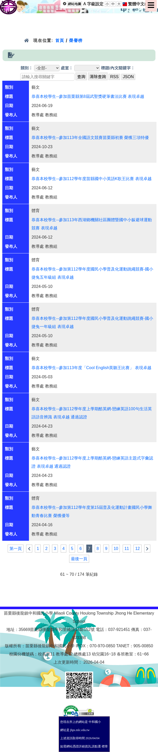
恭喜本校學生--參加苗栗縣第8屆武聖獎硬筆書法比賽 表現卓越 (87, 96)
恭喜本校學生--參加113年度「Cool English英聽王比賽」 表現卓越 (91, 368)
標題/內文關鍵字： (118, 68)
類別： (26, 68)
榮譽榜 (76, 40)
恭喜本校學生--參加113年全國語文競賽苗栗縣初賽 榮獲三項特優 (90, 137)
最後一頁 (79, 559)
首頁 (60, 40)
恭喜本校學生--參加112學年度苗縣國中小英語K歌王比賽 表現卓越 (91, 179)
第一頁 (15, 548)
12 (137, 548)
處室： (67, 68)
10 (116, 548)
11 (126, 548)
